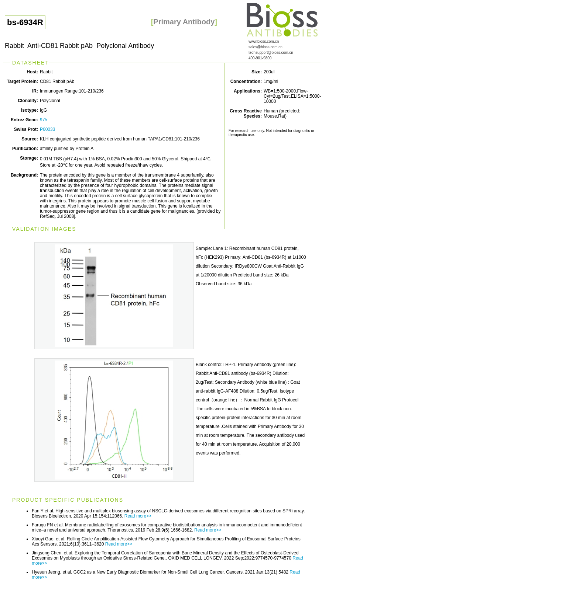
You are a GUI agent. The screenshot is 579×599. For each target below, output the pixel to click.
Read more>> (137, 516)
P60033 (47, 129)
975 (43, 119)
